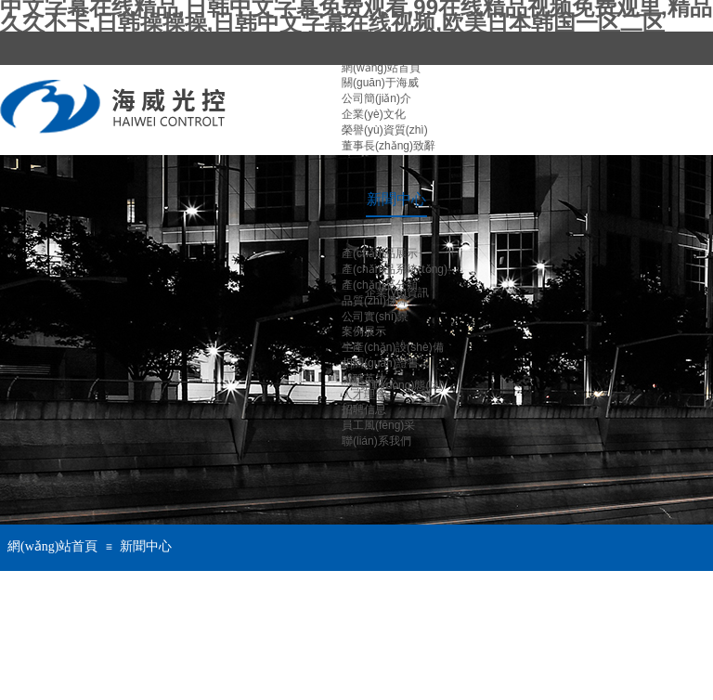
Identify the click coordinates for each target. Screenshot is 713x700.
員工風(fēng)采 (378, 425)
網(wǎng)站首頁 (52, 546)
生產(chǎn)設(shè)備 (393, 347)
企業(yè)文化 (374, 114)
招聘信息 (364, 409)
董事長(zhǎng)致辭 (388, 145)
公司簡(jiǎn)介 (376, 98)
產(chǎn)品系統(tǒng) (394, 269)
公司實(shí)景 (375, 316)
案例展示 (364, 331)
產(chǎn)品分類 (380, 285)
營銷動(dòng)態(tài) (397, 385)
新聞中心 (146, 546)
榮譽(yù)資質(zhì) (385, 129)
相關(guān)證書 (380, 362)
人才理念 (364, 394)
